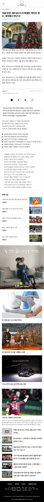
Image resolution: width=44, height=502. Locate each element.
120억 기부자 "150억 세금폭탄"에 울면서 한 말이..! (18, 187)
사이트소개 (9, 484)
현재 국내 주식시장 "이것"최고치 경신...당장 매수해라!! (19, 172)
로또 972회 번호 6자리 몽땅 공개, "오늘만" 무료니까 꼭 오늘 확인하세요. (22, 111)
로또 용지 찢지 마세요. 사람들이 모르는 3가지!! (15, 124)
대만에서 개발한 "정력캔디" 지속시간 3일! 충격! (17, 147)
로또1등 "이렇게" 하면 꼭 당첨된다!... (14, 159)
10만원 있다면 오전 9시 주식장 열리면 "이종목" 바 (18, 185)
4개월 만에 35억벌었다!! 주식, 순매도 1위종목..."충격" (19, 157)
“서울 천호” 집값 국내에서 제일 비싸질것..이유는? (18, 182)
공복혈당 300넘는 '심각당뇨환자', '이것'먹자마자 (17, 144)
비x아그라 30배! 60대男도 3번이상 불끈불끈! (14, 129)
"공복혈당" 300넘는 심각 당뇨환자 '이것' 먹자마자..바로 (19, 154)
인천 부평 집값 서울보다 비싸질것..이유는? (15, 169)
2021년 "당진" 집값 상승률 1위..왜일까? (15, 180)
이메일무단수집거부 (32, 484)
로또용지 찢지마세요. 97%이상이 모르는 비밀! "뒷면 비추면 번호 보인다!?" (22, 113)
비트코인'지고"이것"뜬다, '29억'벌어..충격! (13, 126)
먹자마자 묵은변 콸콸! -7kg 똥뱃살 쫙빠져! (14, 116)
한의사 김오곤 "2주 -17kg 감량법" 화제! (15, 175)
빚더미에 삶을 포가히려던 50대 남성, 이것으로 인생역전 (19, 167)
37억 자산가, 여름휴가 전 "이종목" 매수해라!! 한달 (15, 121)
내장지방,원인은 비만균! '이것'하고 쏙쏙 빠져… (16, 134)
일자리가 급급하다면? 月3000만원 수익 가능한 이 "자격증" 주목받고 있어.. (23, 142)
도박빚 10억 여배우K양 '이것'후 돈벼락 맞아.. (16, 137)
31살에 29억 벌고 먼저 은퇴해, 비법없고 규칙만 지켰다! (18, 108)
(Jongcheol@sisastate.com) (10, 93)
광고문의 (23, 484)
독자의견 (17, 484)
